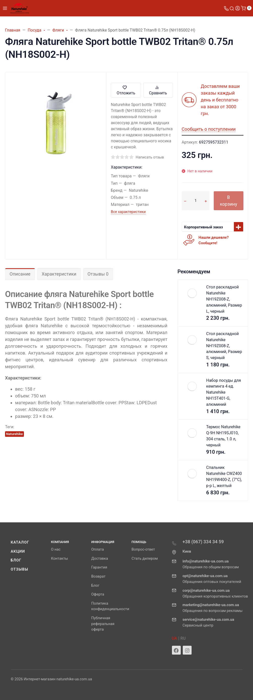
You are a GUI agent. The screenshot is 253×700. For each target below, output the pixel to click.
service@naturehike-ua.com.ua (208, 619)
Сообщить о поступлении (209, 129)
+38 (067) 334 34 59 (203, 541)
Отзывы (19, 569)
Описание (20, 274)
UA (174, 638)
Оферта (97, 594)
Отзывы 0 (98, 274)
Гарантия (99, 567)
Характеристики (59, 274)
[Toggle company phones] (226, 8)
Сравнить (158, 90)
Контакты (59, 558)
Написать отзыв (150, 157)
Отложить (126, 90)
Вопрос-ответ (143, 549)
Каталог (20, 542)
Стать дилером (145, 558)
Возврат (98, 576)
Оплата (97, 549)
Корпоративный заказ (203, 227)
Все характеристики (128, 211)
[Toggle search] (231, 8)
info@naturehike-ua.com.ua (206, 561)
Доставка (99, 558)
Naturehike (14, 434)
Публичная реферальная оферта (103, 624)
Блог (16, 560)
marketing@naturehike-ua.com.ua (211, 605)
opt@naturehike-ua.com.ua (205, 576)
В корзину (228, 201)
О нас (56, 549)
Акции (18, 551)
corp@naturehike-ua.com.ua (206, 590)
